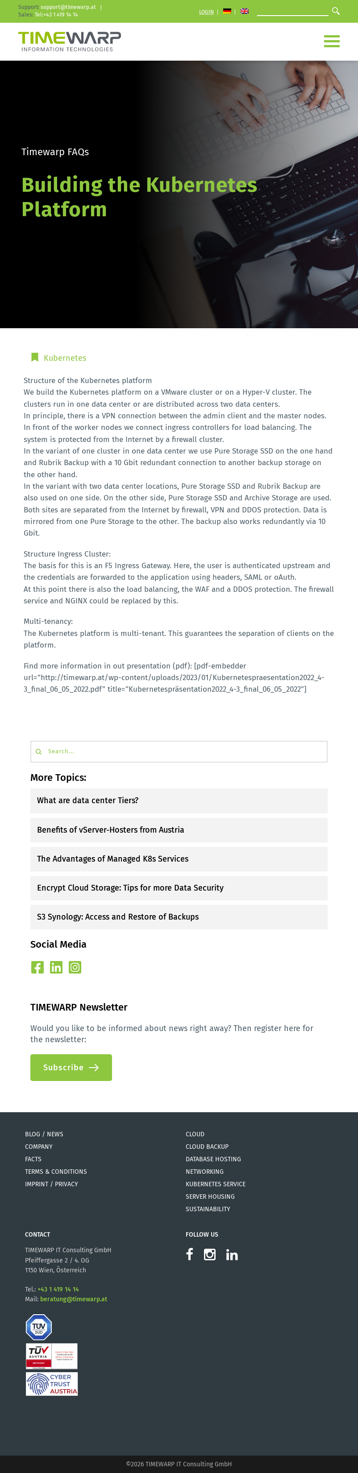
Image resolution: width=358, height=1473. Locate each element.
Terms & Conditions (56, 1172)
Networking (205, 1172)
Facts (33, 1159)
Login (206, 12)
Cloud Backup (207, 1147)
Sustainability (208, 1209)
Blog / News (44, 1134)
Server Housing (210, 1197)
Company (39, 1147)
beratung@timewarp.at (73, 1299)
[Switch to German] (227, 12)
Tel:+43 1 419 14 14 (56, 15)
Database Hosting (213, 1159)
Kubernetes (65, 358)
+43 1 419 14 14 (58, 1289)
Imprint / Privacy (51, 1184)
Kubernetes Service (216, 1184)
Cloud (195, 1134)
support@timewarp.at (68, 7)
